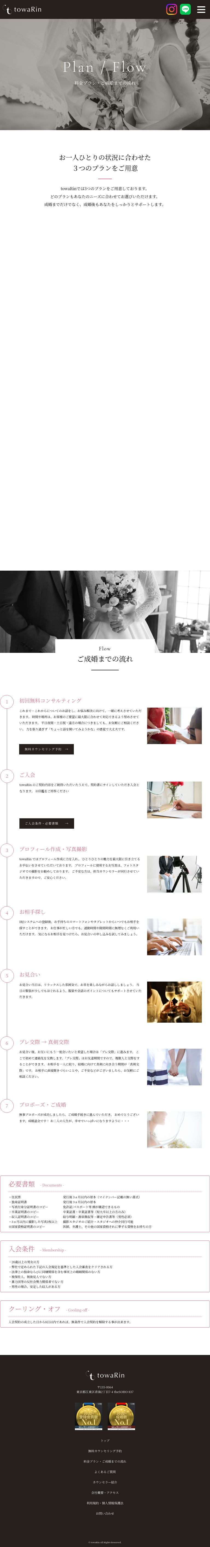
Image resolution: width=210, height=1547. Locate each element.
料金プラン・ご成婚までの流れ (105, 1461)
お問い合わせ (105, 1513)
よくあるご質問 (105, 1471)
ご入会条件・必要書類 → (47, 823)
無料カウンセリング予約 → (46, 749)
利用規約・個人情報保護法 (105, 1503)
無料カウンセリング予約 (105, 1451)
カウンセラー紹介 (105, 1482)
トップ (104, 1440)
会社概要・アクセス (105, 1492)
